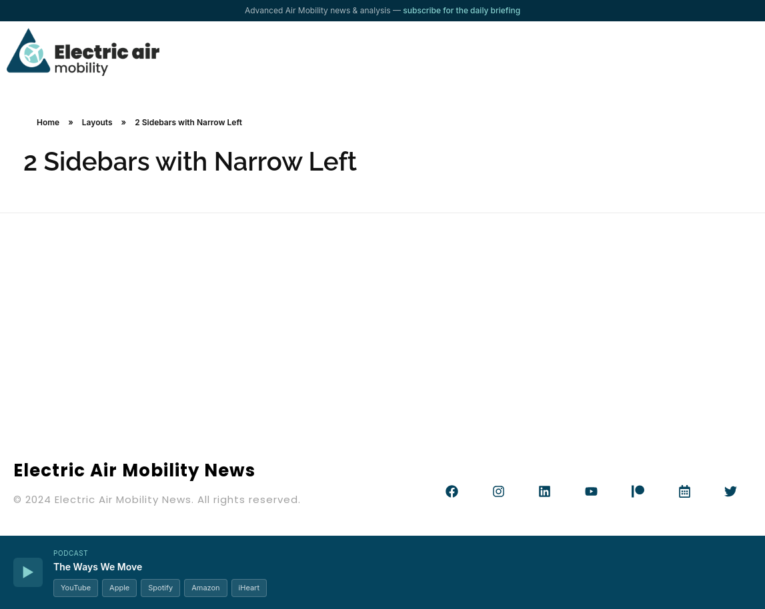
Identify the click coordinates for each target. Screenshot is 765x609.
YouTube (76, 587)
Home (48, 122)
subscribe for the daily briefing (461, 10)
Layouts (97, 122)
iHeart (249, 587)
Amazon (205, 587)
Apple (119, 587)
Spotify (160, 587)
